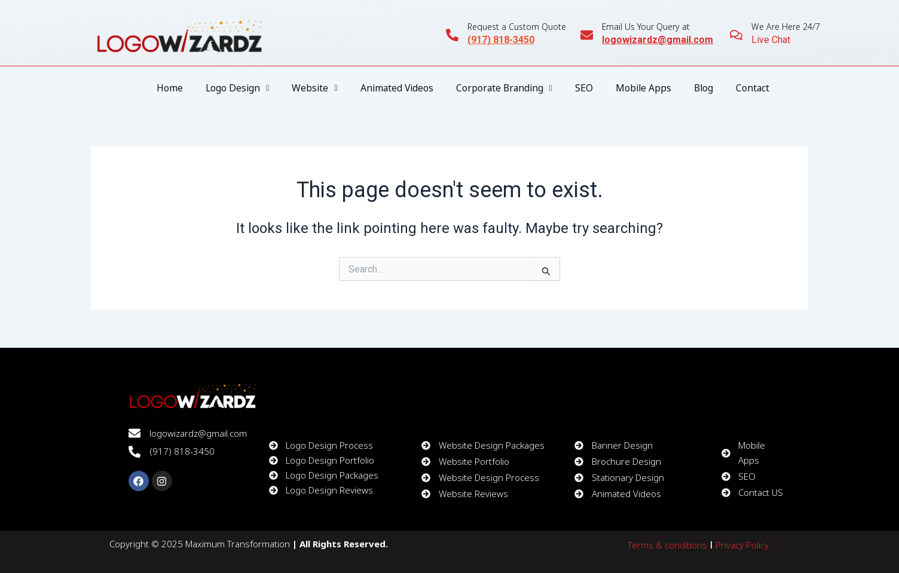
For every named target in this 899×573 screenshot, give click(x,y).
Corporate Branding (504, 88)
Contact (757, 88)
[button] (233, 88)
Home (165, 88)
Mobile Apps (645, 88)
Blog (707, 88)
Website (311, 88)
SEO (586, 88)
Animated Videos (395, 88)
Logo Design (233, 88)
